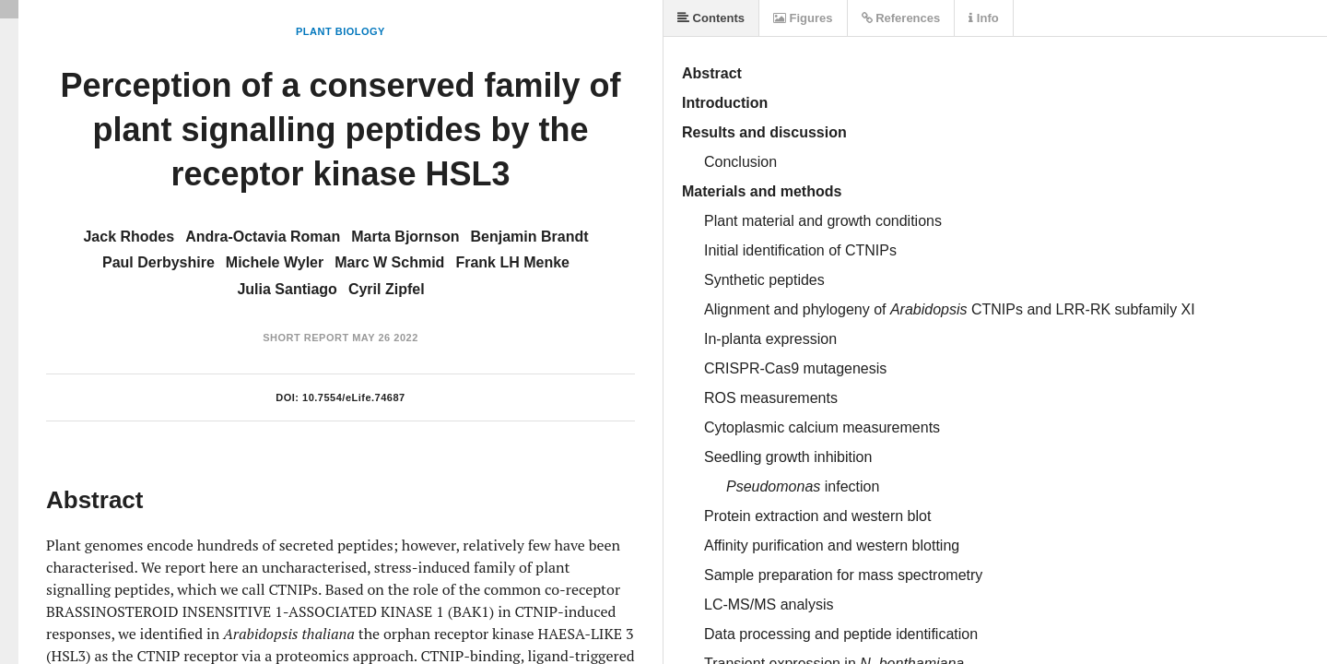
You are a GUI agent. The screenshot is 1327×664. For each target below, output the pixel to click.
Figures (803, 18)
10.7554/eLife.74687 (353, 397)
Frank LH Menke (512, 262)
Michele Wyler (274, 262)
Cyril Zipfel (386, 289)
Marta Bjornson (405, 236)
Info (983, 18)
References (901, 18)
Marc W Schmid (389, 262)
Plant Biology (340, 31)
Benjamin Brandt (530, 236)
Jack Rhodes (128, 236)
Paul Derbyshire (158, 262)
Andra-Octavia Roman (262, 236)
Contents (711, 18)
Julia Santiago (286, 289)
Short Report (305, 337)
